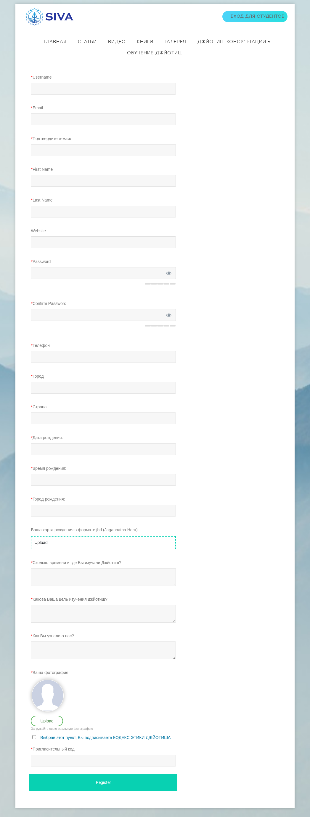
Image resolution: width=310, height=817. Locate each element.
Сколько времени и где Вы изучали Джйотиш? (76, 571)
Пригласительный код (52, 758)
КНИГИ (145, 41)
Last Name (41, 209)
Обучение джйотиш (155, 53)
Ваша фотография (49, 681)
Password (41, 270)
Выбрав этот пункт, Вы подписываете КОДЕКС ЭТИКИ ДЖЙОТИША (105, 746)
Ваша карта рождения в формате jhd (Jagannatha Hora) (84, 538)
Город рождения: (48, 508)
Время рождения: (48, 477)
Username (41, 86)
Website (38, 239)
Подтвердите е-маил (51, 147)
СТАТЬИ (87, 41)
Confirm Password (48, 312)
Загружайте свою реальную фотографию (62, 737)
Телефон (40, 354)
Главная (55, 41)
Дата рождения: (47, 446)
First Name (42, 178)
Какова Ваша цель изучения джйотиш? (69, 608)
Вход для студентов (258, 16)
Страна (38, 415)
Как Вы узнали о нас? (52, 644)
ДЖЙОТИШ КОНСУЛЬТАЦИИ (231, 41)
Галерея (175, 41)
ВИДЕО (117, 41)
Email (37, 116)
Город (37, 385)
